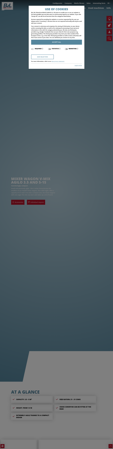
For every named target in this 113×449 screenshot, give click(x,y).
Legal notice (78, 65)
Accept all (56, 42)
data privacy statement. (58, 61)
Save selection (42, 57)
